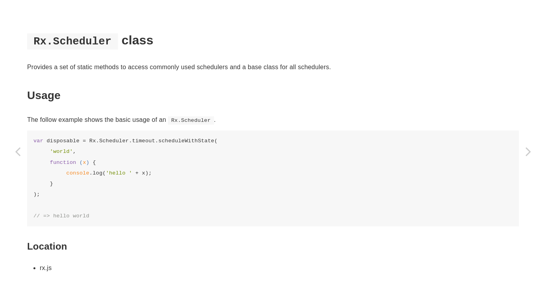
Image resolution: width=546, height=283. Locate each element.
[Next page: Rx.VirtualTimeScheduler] (528, 151)
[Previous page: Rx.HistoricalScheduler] (17, 151)
